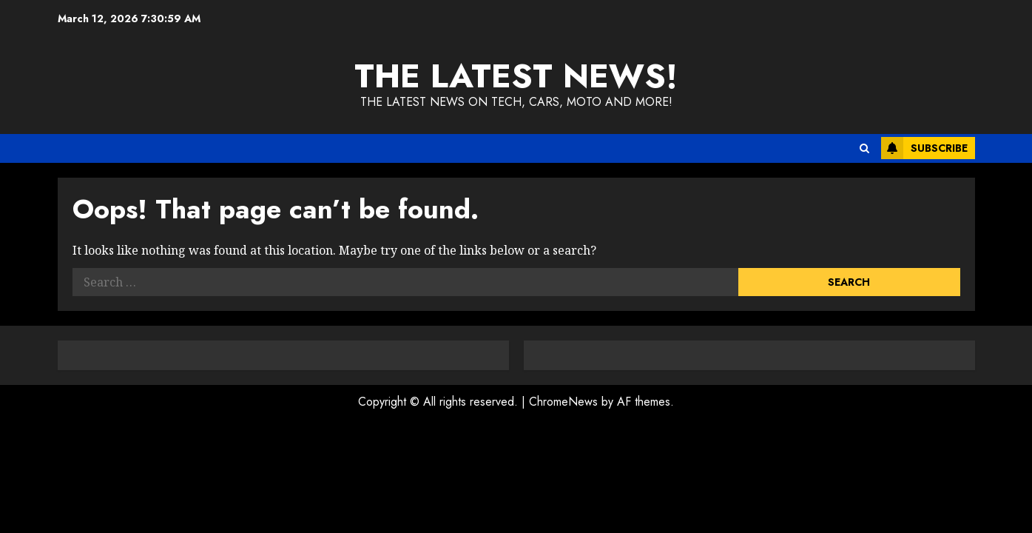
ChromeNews (563, 401)
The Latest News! (516, 76)
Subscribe (924, 148)
